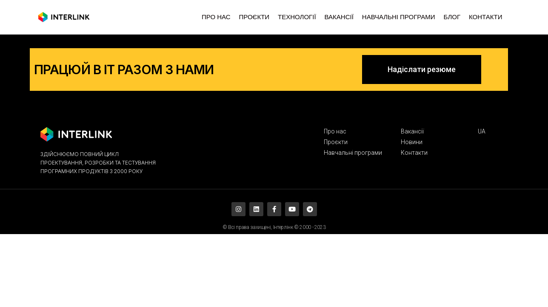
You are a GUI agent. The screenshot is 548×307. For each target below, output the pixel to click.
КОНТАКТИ (485, 17)
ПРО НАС (216, 17)
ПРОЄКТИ (254, 17)
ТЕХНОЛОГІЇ (297, 17)
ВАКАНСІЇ (339, 17)
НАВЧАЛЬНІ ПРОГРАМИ (398, 17)
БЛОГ (452, 17)
